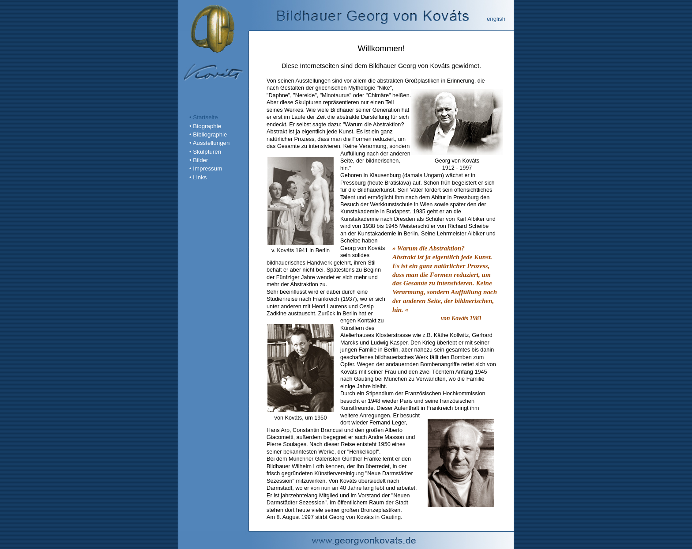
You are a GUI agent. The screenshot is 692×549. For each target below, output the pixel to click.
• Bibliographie (208, 134)
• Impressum (205, 168)
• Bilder (198, 160)
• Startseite (203, 117)
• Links (198, 177)
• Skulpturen (205, 151)
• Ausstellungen (209, 143)
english (496, 18)
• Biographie (205, 126)
